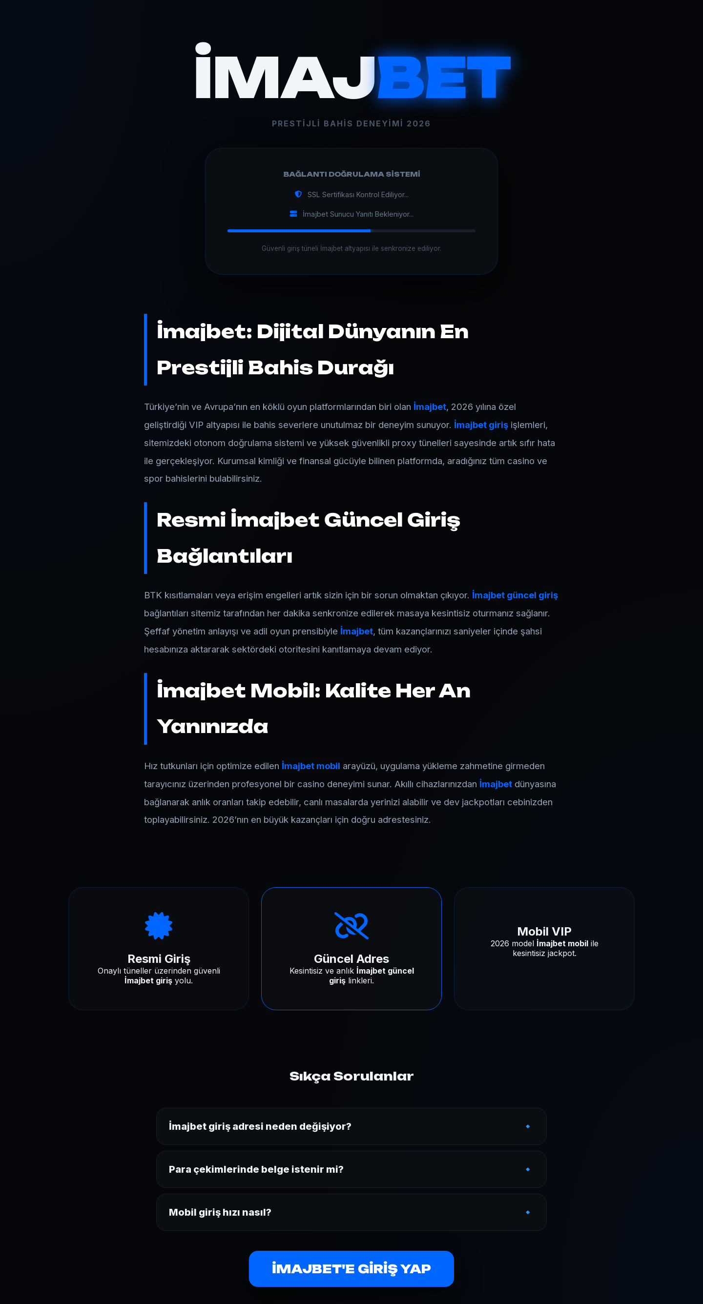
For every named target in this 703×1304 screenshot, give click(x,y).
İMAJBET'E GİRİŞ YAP (351, 1269)
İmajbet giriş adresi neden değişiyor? (260, 1126)
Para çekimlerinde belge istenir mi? (256, 1169)
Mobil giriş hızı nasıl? (220, 1212)
